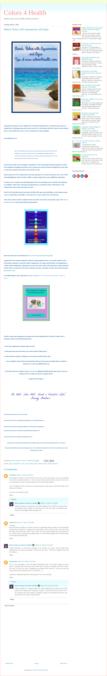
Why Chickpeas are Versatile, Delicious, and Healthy (91, 86)
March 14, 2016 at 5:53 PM (25, 522)
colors (36, 463)
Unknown (12, 522)
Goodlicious (13, 561)
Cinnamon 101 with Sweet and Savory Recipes (91, 44)
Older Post (63, 663)
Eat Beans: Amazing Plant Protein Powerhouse (90, 114)
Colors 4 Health (25, 12)
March (41, 463)
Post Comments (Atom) (40, 670)
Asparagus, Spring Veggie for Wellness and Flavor (91, 128)
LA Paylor (12, 475)
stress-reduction (52, 463)
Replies (13, 499)
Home (37, 663)
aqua (10, 463)
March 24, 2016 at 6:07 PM (27, 561)
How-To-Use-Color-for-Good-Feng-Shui (40, 255)
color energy (29, 463)
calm (23, 463)
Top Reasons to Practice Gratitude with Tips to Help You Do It (91, 73)
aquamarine (17, 463)
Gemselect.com (10, 270)
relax (45, 463)
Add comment (9, 605)
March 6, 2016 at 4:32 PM (25, 475)
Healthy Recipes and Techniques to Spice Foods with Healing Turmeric (92, 29)
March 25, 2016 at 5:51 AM (49, 586)
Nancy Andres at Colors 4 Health (26, 503)
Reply (11, 495)
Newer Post (9, 663)
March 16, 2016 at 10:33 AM (44, 545)
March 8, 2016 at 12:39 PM (49, 503)
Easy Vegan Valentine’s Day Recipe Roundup (91, 58)
